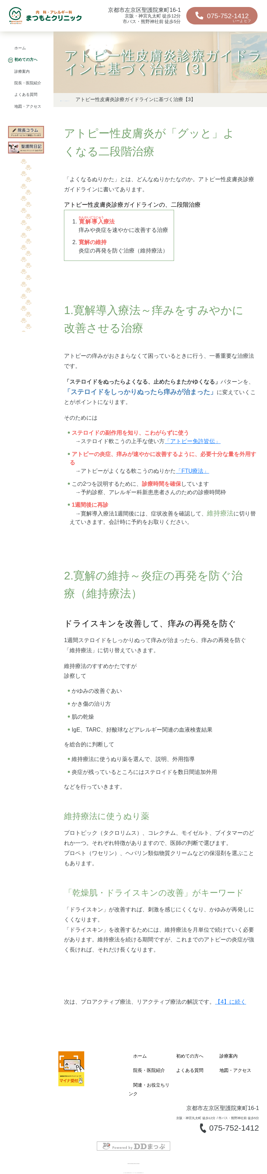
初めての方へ (25, 60)
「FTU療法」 (192, 481)
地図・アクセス (27, 106)
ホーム (20, 48)
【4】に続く (230, 1012)
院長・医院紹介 (27, 83)
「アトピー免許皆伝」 (193, 451)
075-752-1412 (218, 17)
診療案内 (22, 71)
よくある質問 (25, 95)
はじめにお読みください (124, 99)
